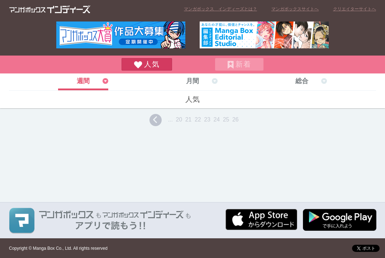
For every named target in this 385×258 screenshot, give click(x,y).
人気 (152, 64)
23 (207, 119)
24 (216, 119)
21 (188, 119)
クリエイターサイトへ (354, 8)
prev (155, 120)
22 (198, 119)
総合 (301, 81)
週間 (83, 81)
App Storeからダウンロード (261, 219)
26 (235, 119)
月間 (192, 81)
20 (179, 119)
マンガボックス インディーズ (50, 9)
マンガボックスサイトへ (295, 8)
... (170, 119)
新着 (243, 64)
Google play (339, 220)
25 (226, 119)
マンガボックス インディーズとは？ (220, 8)
